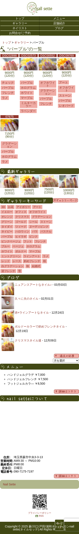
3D (3, 207)
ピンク (33, 236)
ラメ (5, 98)
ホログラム (28, 87)
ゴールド (20, 221)
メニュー (59, 18)
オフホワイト (47, 84)
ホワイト (27, 92)
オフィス (20, 211)
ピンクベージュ (11, 241)
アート (63, 82)
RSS (41, 516)
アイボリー (23, 207)
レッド (5, 261)
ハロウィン (22, 231)
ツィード (20, 226)
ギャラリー (19, 23)
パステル (45, 231)
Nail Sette (9, 484)
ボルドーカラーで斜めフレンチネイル (40, 326)
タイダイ (6, 226)
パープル (8, 87)
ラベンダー (28, 111)
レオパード (66, 105)
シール (33, 221)
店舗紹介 (59, 23)
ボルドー (20, 251)
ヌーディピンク (38, 226)
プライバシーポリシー (39, 513)
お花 (10, 207)
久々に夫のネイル (26, 298)
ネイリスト (19, 28)
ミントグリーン (11, 256)
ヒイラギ (20, 236)
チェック (8, 82)
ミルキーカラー (28, 104)
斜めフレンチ (32, 261)
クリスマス (22, 216)
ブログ (59, 28)
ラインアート (32, 256)
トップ (19, 18)
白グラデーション (12, 266)
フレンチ (8, 92)
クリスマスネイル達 (28, 340)
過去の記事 (66, 356)
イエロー (6, 211)
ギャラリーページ (65, 200)
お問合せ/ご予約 (20, 33)
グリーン (6, 221)
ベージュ (18, 246)
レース (17, 261)
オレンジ (6, 216)
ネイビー (6, 231)
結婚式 (36, 266)
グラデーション (47, 92)
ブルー (5, 246)
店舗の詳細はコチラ (66, 476)
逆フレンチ (8, 271)
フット (28, 241)
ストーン (65, 95)
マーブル (27, 98)
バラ (34, 231)
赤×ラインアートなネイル (32, 312)
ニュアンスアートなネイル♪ (33, 284)
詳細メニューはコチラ (66, 391)
